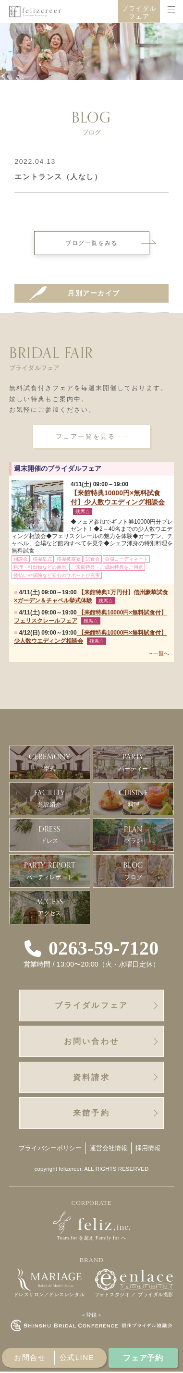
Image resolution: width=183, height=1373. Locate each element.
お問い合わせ (91, 1041)
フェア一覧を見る (85, 436)
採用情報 (148, 1149)
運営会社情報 (109, 1149)
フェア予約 (143, 1357)
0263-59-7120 (103, 948)
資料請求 (91, 1078)
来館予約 (91, 1114)
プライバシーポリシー (50, 1149)
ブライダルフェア (139, 13)
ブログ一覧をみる (107, 243)
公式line (76, 1357)
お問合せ (30, 1357)
